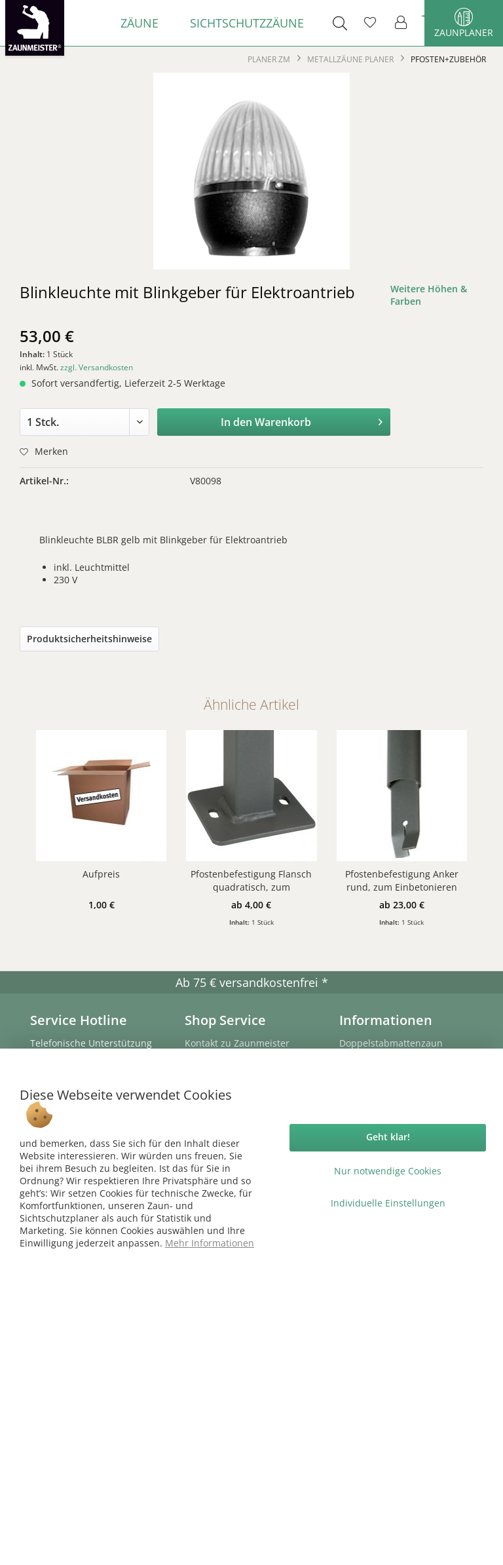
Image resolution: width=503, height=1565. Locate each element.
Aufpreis (101, 874)
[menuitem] (139, 23)
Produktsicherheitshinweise (89, 638)
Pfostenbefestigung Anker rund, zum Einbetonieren (401, 880)
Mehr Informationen (209, 1243)
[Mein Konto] (401, 23)
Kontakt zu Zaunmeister (237, 1043)
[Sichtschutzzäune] (247, 23)
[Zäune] (139, 23)
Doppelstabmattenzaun (391, 1043)
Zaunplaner (463, 23)
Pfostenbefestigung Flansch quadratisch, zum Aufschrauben (251, 881)
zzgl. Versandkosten (96, 367)
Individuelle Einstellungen (388, 1203)
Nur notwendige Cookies (387, 1171)
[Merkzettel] (370, 23)
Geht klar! (388, 1136)
